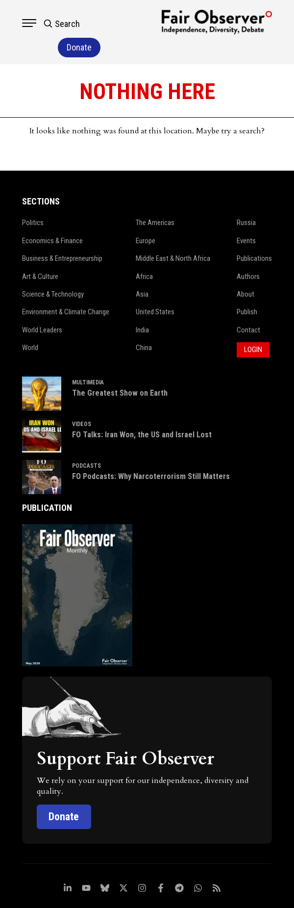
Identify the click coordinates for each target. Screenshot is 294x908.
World (30, 325)
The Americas (155, 200)
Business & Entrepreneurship (62, 235)
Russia (246, 200)
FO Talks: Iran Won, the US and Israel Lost (142, 411)
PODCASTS (86, 442)
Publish (247, 289)
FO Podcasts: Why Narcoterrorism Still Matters (151, 453)
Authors (248, 254)
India (142, 307)
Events (246, 218)
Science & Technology (53, 271)
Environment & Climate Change (66, 289)
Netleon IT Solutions (196, 897)
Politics (33, 200)
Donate (64, 793)
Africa (144, 254)
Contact (248, 307)
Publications (254, 235)
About (245, 271)
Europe (145, 218)
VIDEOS (81, 401)
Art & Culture (40, 254)
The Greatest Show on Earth (120, 370)
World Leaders (42, 307)
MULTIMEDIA (88, 359)
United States (155, 289)
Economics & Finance (52, 218)
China (144, 325)
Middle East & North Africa (173, 235)
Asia (142, 271)
